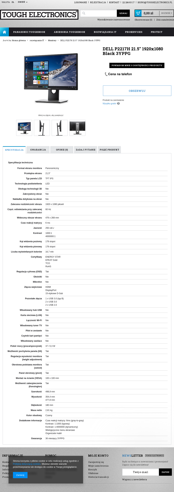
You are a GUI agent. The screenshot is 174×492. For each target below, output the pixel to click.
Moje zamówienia (98, 465)
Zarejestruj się (96, 462)
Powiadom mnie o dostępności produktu (137, 65)
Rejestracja (98, 2)
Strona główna (4, 31)
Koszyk (92, 469)
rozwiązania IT (105, 32)
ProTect (156, 32)
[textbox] (98, 13)
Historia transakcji (98, 477)
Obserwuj (137, 91)
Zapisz (165, 472)
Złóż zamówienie (165, 19)
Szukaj (123, 13)
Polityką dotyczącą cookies (26, 464)
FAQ (6, 40)
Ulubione (93, 473)
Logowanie (80, 2)
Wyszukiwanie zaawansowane (113, 19)
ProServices (133, 32)
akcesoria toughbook (69, 32)
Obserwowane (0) (143, 19)
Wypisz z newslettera (134, 479)
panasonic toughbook (29, 32)
